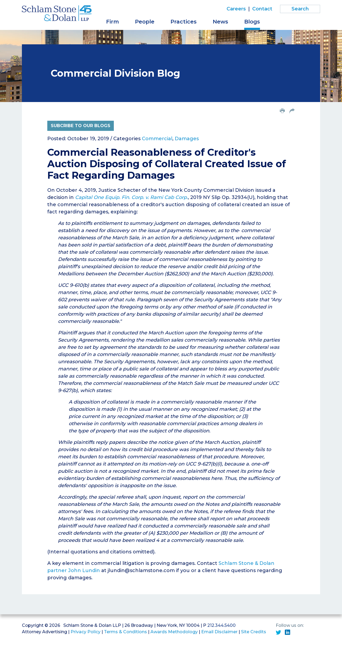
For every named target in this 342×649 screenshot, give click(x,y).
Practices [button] (183, 21)
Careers (236, 9)
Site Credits (253, 631)
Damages (187, 139)
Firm (112, 21)
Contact (262, 9)
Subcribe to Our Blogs (80, 125)
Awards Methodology (174, 631)
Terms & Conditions (125, 631)
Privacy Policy (85, 631)
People (144, 21)
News (220, 21)
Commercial (157, 139)
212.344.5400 (221, 625)
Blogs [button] (252, 21)
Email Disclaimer (219, 631)
